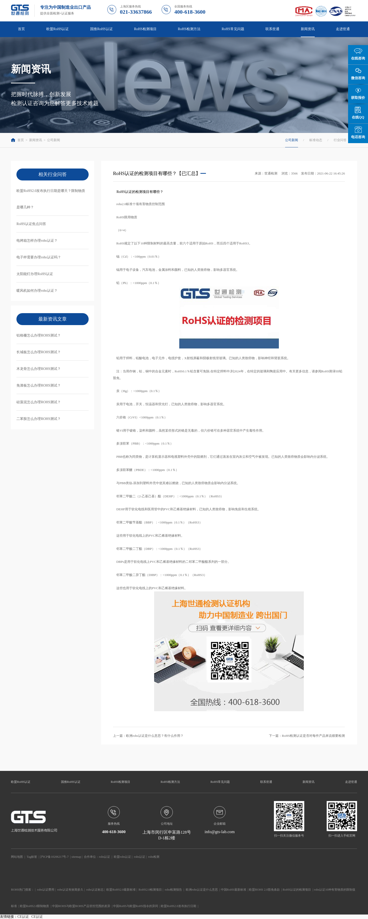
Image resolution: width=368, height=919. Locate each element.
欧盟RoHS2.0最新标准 (120, 889)
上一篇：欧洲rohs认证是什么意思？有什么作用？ (148, 736)
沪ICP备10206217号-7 (54, 857)
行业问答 (340, 140)
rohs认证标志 (95, 889)
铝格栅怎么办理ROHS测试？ (38, 335)
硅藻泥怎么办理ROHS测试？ (38, 402)
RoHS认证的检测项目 (297, 889)
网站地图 (17, 857)
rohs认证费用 (45, 889)
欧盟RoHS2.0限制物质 (34, 906)
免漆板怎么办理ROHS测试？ (38, 385)
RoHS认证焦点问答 (31, 224)
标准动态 (315, 140)
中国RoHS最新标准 (233, 889)
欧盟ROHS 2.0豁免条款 (264, 889)
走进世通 (343, 29)
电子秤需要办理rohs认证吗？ (38, 257)
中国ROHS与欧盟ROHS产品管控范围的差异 (81, 906)
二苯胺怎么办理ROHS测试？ (38, 419)
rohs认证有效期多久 (70, 889)
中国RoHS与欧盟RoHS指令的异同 (135, 906)
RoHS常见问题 (233, 29)
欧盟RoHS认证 (57, 29)
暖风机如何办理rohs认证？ (36, 290)
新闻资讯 (308, 29)
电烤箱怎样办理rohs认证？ (36, 240)
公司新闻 (53, 140)
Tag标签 (32, 857)
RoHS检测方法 (189, 29)
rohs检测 (153, 857)
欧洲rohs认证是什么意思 (202, 889)
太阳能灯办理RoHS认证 (34, 274)
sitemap (76, 857)
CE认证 (23, 917)
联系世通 (272, 29)
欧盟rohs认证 (122, 857)
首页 (21, 29)
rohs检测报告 (173, 889)
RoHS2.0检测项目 (150, 889)
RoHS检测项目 (145, 29)
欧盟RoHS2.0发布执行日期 (178, 906)
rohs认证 (104, 857)
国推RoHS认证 (101, 29)
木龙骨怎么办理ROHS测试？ (38, 369)
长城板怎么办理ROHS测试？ (38, 352)
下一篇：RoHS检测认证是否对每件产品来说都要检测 (307, 736)
